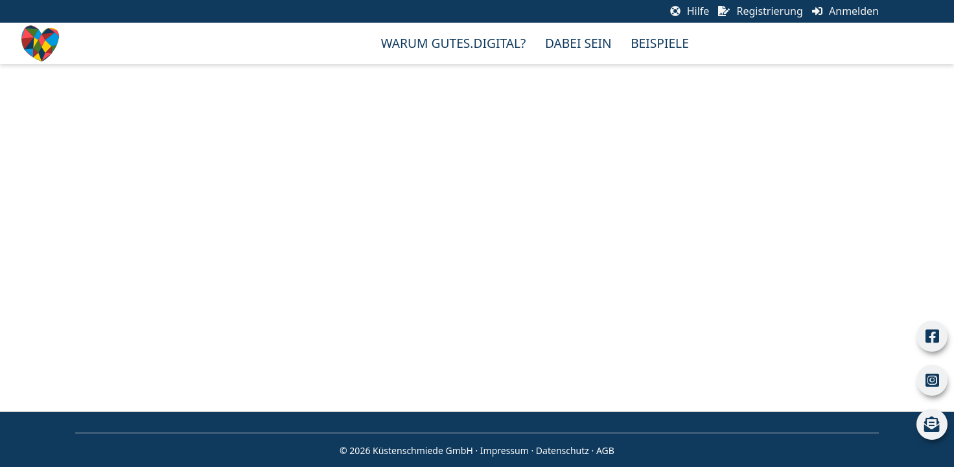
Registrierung (760, 11)
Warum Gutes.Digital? (453, 43)
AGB (605, 450)
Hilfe (690, 11)
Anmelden (845, 11)
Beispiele (660, 43)
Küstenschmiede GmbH (423, 450)
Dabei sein (578, 43)
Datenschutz (562, 450)
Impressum (504, 450)
